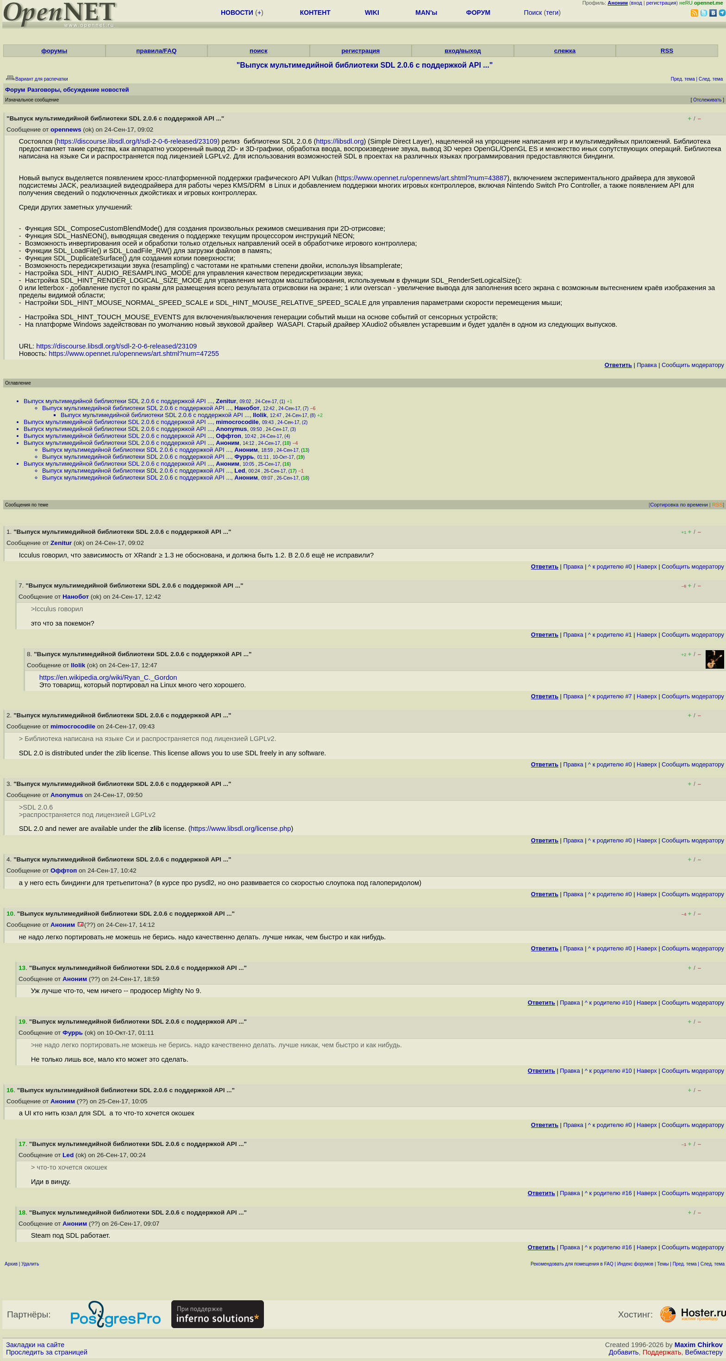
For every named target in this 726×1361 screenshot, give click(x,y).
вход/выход (462, 50)
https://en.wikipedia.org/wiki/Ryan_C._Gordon (108, 677)
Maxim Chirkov (699, 1344)
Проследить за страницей (47, 1352)
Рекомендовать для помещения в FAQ (572, 1263)
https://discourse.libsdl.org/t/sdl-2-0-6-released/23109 (136, 141)
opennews (65, 129)
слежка (565, 50)
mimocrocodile (237, 421)
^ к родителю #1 (610, 634)
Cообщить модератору (693, 364)
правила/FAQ (156, 50)
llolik (260, 414)
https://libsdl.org (340, 141)
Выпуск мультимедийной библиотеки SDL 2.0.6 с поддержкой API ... (118, 401)
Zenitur (226, 401)
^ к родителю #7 (610, 696)
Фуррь (244, 456)
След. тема (713, 1263)
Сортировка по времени (679, 504)
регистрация (661, 3)
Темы (663, 1263)
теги (552, 12)
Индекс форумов (635, 1263)
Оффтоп (228, 435)
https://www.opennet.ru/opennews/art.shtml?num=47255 (134, 353)
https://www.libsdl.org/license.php (241, 828)
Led (239, 470)
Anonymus (231, 428)
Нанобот (246, 408)
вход (636, 3)
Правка (647, 364)
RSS (667, 50)
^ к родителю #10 (608, 1002)
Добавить (624, 1352)
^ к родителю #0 (610, 566)
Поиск (533, 12)
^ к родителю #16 (608, 1193)
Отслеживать (707, 99)
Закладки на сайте (35, 1344)
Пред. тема (685, 1263)
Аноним (227, 442)
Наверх (647, 566)
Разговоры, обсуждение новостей (78, 89)
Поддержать (662, 1352)
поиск (258, 50)
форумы (54, 50)
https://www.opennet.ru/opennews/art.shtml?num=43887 (422, 178)
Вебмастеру (704, 1352)
